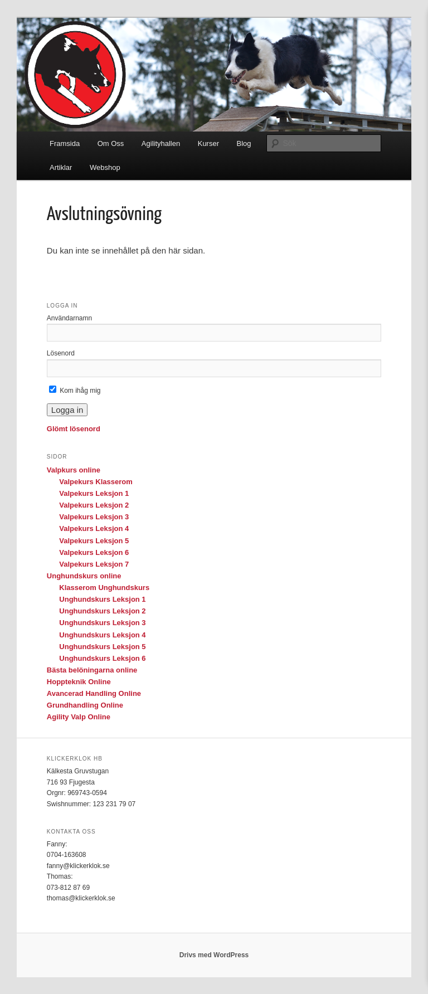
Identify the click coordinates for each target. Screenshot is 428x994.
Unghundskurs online (84, 576)
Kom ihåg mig (75, 390)
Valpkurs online (73, 470)
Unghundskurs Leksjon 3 (102, 622)
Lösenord (61, 353)
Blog (244, 143)
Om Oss (111, 143)
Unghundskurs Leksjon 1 (102, 599)
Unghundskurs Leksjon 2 (102, 611)
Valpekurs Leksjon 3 (94, 517)
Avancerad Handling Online (94, 693)
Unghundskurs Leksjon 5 (102, 646)
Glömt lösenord (73, 429)
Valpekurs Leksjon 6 (94, 552)
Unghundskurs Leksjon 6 (102, 658)
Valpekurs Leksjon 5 (94, 541)
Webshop (105, 167)
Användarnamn (69, 318)
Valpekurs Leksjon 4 (94, 528)
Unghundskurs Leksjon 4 (102, 635)
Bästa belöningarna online (92, 670)
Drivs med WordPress (214, 955)
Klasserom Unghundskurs (104, 587)
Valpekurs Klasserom (96, 481)
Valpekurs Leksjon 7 (94, 564)
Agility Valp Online (78, 717)
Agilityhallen (161, 143)
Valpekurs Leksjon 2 (94, 505)
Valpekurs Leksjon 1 (94, 493)
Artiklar (61, 167)
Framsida (65, 143)
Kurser (208, 143)
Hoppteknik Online (79, 682)
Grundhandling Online (85, 705)
